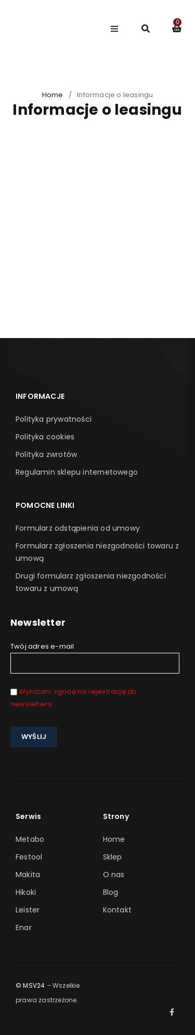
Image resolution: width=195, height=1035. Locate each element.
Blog (111, 892)
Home (52, 95)
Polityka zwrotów (46, 454)
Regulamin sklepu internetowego (77, 472)
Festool (29, 857)
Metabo (30, 839)
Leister (28, 910)
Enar (24, 927)
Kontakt (117, 910)
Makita (28, 874)
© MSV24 (30, 985)
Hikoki (26, 892)
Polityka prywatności (54, 419)
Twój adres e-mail (94, 657)
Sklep (112, 857)
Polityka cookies (45, 437)
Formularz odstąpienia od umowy (78, 528)
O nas (114, 874)
